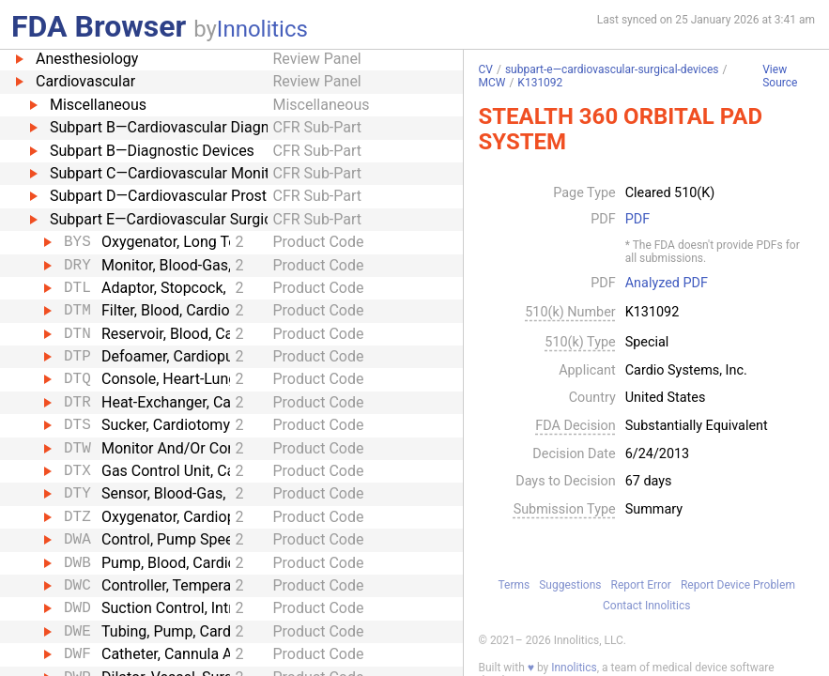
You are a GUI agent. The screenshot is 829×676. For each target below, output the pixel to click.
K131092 (539, 82)
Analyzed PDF (666, 283)
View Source (779, 76)
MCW (491, 82)
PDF (637, 219)
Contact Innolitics (646, 605)
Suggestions (570, 585)
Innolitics (262, 29)
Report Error (641, 585)
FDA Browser (98, 26)
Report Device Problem (738, 585)
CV (485, 69)
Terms (514, 585)
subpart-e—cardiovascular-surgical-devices (612, 69)
